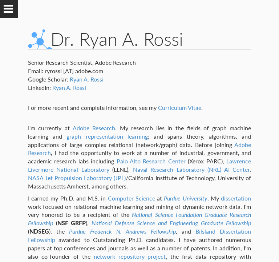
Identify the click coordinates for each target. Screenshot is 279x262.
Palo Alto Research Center (151, 161)
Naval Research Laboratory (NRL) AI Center (191, 169)
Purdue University (185, 198)
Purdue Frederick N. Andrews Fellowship (122, 231)
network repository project (130, 256)
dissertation (236, 198)
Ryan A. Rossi (87, 79)
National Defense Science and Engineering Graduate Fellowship (171, 222)
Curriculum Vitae (179, 107)
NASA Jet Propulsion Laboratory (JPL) (77, 177)
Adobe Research (94, 127)
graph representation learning (107, 136)
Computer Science (131, 198)
